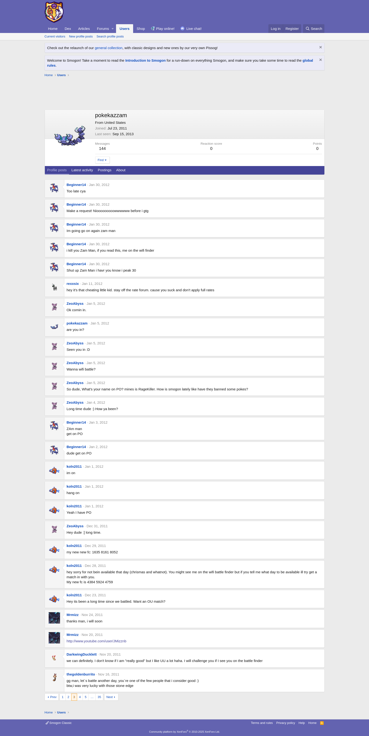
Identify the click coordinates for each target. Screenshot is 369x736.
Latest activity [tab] (82, 170)
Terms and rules (262, 723)
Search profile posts (110, 36)
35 (99, 697)
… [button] (91, 697)
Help (302, 723)
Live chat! (193, 29)
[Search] (314, 28)
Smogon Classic (59, 723)
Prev (53, 697)
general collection (108, 48)
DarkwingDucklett (82, 654)
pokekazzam (77, 323)
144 (102, 148)
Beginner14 (76, 185)
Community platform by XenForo (184, 731)
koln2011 (74, 466)
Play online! (165, 29)
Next (109, 697)
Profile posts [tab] (57, 170)
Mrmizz (73, 615)
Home (53, 29)
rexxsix (73, 284)
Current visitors (55, 36)
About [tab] (120, 170)
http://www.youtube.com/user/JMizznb (96, 641)
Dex (68, 29)
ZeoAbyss (75, 303)
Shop (141, 29)
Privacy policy (285, 723)
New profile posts (81, 36)
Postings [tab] (105, 170)
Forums (103, 29)
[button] (112, 28)
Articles (84, 29)
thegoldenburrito (81, 674)
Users (125, 29)
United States (115, 122)
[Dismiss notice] (320, 47)
